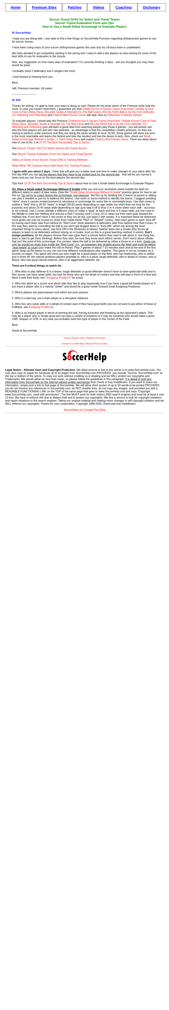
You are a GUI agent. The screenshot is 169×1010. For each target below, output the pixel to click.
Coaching (124, 7)
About (88, 343)
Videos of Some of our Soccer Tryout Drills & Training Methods (50, 159)
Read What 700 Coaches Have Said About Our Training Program (51, 165)
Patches (74, 7)
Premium (100, 338)
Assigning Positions (58, 277)
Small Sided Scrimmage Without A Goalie (95, 192)
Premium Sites (44, 7)
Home (16, 7)
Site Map (79, 343)
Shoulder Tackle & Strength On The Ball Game (72, 112)
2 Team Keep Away (68, 139)
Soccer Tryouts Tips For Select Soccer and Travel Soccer (52, 148)
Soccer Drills (78, 338)
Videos (98, 7)
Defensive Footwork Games (124, 115)
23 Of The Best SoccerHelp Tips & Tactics (64, 142)
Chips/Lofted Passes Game (69, 115)
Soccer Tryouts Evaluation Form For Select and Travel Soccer (55, 154)
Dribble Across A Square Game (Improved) (108, 108)
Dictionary (151, 7)
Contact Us (67, 343)
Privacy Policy (100, 343)
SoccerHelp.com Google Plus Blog (84, 409)
